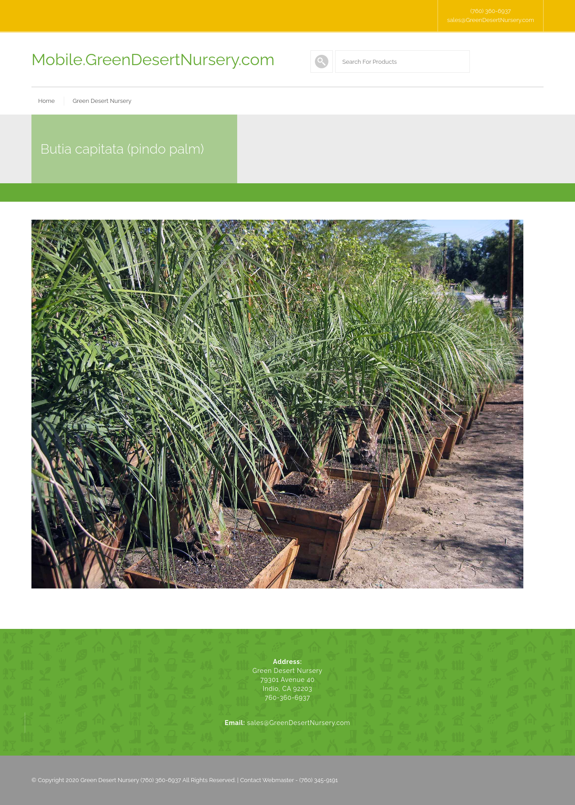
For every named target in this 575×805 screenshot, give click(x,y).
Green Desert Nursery (102, 100)
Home (46, 100)
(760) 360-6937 (490, 11)
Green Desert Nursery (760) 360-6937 (130, 780)
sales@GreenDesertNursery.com (490, 20)
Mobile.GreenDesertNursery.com (152, 59)
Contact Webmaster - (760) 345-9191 (289, 780)
